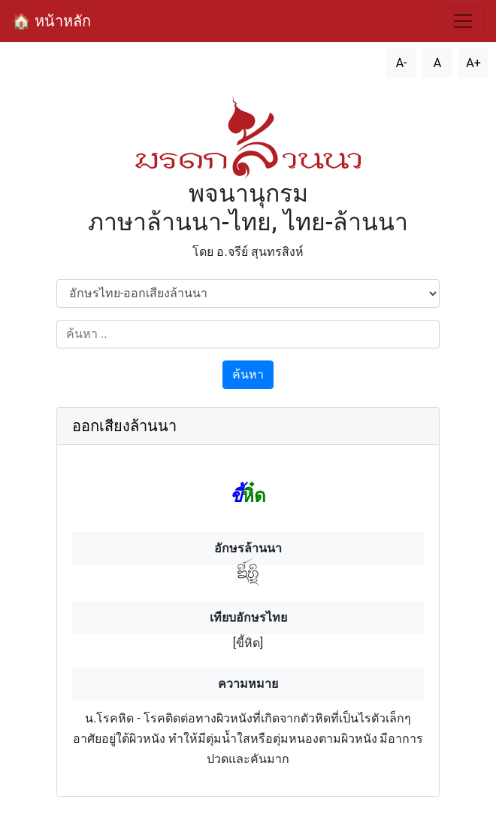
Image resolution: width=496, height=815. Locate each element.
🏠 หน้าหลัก (51, 21)
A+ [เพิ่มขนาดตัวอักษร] (473, 63)
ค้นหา (248, 374)
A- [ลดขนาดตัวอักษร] (401, 63)
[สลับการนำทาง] (463, 21)
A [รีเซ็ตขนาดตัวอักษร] (437, 63)
